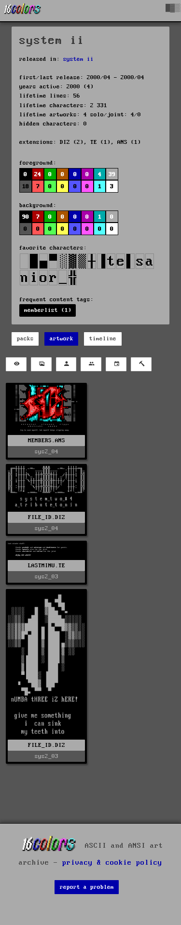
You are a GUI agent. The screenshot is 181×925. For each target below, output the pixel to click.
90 (25, 217)
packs (25, 339)
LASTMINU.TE (46, 565)
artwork (61, 339)
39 (112, 174)
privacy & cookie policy (112, 863)
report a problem (87, 887)
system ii (78, 59)
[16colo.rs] (22, 10)
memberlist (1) (47, 310)
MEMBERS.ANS (46, 440)
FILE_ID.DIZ (46, 517)
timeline (102, 339)
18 (25, 186)
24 (37, 174)
